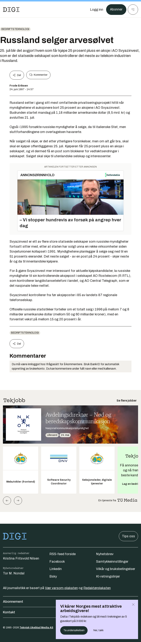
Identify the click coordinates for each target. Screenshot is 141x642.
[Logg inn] (96, 9)
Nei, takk (98, 630)
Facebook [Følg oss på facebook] (57, 561)
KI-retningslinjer (108, 576)
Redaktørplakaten (97, 588)
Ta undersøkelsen (73, 630)
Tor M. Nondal (13, 573)
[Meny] (133, 9)
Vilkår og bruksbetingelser (115, 569)
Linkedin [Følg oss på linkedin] (55, 569)
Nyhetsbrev (104, 554)
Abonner (116, 9)
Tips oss (128, 536)
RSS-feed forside (62, 554)
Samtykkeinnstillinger (112, 561)
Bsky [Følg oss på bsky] (53, 576)
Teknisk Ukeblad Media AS (36, 627)
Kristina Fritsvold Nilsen (21, 558)
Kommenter (38, 74)
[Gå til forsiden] (11, 9)
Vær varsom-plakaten (61, 588)
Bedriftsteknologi (15, 29)
